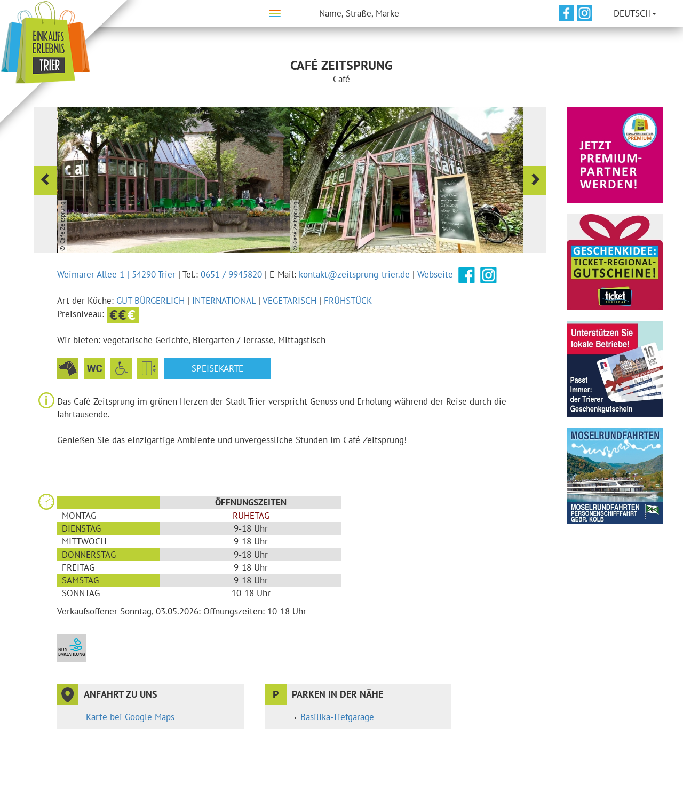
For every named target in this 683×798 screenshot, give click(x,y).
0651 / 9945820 (231, 274)
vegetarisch (289, 300)
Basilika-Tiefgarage (337, 717)
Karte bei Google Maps (130, 717)
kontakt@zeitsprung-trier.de (354, 274)
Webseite (435, 274)
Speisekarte (217, 368)
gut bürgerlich (150, 300)
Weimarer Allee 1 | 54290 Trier (116, 274)
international (224, 300)
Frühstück (348, 300)
